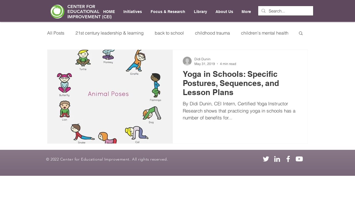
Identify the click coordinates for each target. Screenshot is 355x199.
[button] (300, 33)
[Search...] (285, 11)
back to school (169, 33)
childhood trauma (212, 33)
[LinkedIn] (277, 159)
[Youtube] (299, 159)
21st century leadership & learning (109, 33)
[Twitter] (266, 159)
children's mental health (264, 33)
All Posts (55, 33)
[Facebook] (288, 159)
